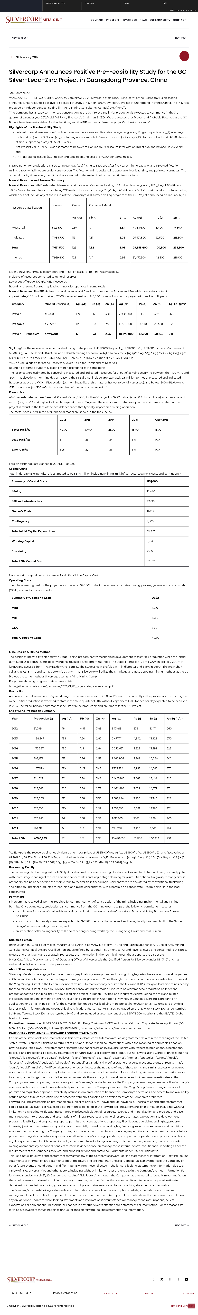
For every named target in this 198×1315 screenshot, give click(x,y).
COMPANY (97, 20)
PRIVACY (150, 1293)
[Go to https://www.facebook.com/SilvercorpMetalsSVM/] (157, 1279)
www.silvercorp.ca (138, 1028)
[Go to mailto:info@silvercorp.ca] (66, 1293)
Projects (113, 20)
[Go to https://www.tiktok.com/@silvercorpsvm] (181, 1279)
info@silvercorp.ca (101, 1028)
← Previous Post (18, 37)
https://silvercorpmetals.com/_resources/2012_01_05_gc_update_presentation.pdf (61, 686)
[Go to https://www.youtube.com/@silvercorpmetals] (189, 1279)
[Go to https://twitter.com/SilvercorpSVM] (165, 1279)
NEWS (143, 20)
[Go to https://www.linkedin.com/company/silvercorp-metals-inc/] (173, 1279)
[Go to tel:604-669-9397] (23, 1293)
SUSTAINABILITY (160, 20)
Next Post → (182, 37)
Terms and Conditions (182, 1305)
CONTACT (179, 20)
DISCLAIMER (187, 1293)
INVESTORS (130, 20)
